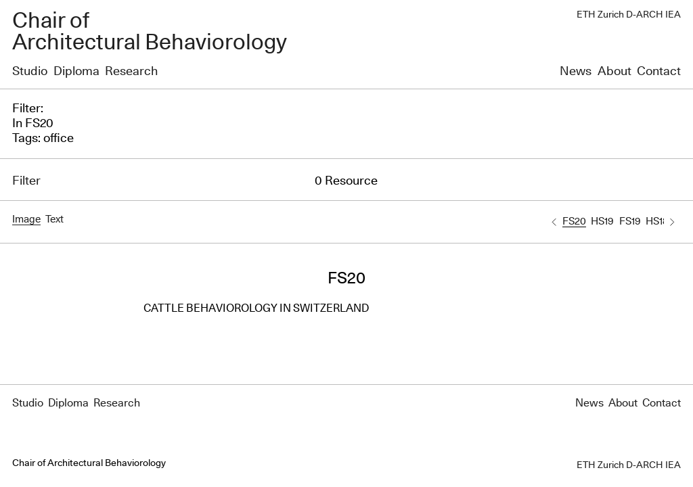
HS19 (602, 221)
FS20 (574, 221)
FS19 (630, 221)
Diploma (76, 72)
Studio (29, 72)
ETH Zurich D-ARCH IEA (629, 15)
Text (54, 219)
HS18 (657, 221)
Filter (26, 181)
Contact (659, 72)
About (614, 72)
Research (131, 72)
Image (26, 219)
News (575, 72)
